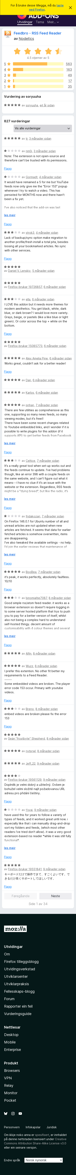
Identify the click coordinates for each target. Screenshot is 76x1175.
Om (7, 954)
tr (27, 138)
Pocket (10, 1100)
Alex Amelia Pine (37, 358)
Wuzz (29, 666)
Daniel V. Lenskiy (19, 270)
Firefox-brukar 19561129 (25, 779)
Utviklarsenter (16, 976)
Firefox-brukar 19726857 (25, 287)
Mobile (10, 1042)
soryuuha (32, 105)
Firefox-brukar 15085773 (25, 346)
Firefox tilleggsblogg (21, 961)
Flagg (8, 168)
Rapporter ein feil (18, 1006)
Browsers (12, 1070)
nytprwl (31, 751)
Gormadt (31, 177)
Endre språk (12, 1160)
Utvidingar (24, 22)
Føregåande (21, 896)
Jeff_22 (30, 763)
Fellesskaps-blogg (19, 991)
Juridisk (52, 1127)
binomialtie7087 (36, 598)
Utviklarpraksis (16, 984)
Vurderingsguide (17, 1014)
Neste (55, 896)
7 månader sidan (47, 405)
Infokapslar (33, 1127)
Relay (8, 1085)
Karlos (30, 392)
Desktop (11, 1035)
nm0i (29, 151)
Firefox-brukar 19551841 (25, 869)
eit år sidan (47, 105)
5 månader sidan (43, 270)
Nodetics (26, 38)
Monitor (10, 1093)
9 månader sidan (48, 763)
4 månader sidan (50, 177)
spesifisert (42, 1135)
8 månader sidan (60, 598)
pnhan (30, 405)
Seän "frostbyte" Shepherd (26, 738)
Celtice (30, 460)
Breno (30, 709)
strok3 (30, 232)
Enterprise (12, 1049)
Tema (40, 22)
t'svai (29, 810)
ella (28, 299)
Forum (9, 999)
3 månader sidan (40, 138)
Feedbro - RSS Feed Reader (37, 33)
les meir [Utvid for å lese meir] (9, 215)
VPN (8, 1078)
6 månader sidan (55, 287)
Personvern (12, 1127)
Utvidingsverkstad (19, 969)
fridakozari (33, 516)
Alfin (28, 653)
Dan (28, 380)
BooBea (31, 572)
